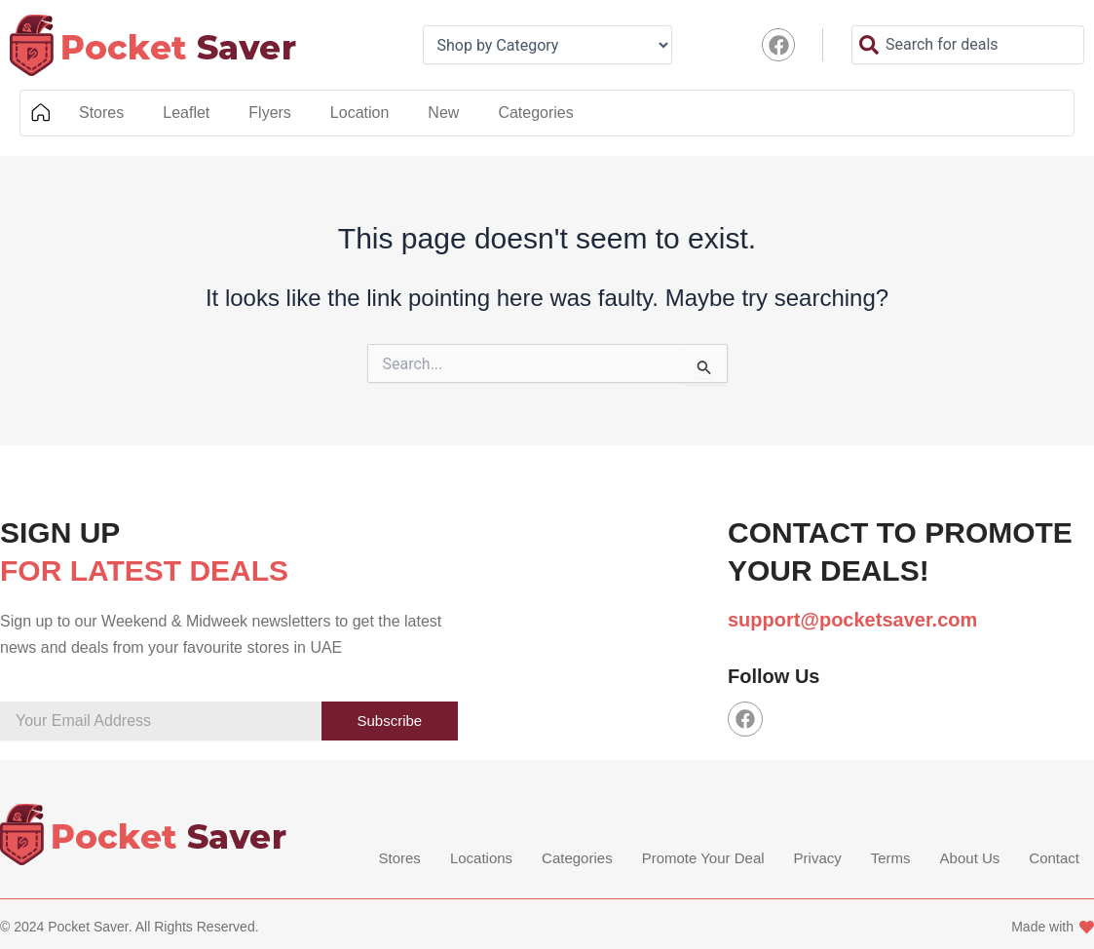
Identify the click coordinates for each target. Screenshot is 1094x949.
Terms (891, 859)
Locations (481, 859)
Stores (101, 112)
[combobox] (967, 44)
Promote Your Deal (703, 859)
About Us (970, 859)
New (443, 112)
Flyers (269, 112)
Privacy (818, 859)
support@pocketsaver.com (852, 619)
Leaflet (186, 112)
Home (39, 113)
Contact (1054, 859)
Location (360, 112)
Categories (535, 112)
